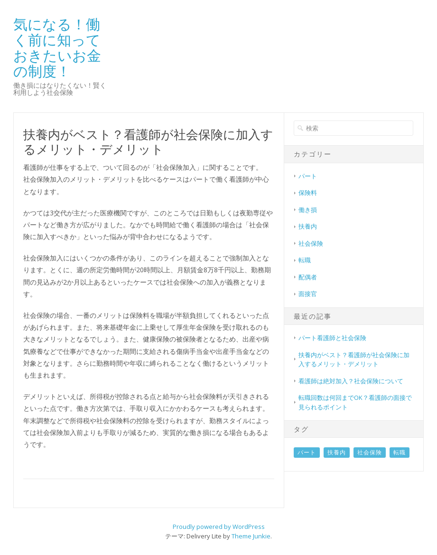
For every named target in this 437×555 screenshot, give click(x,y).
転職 (304, 260)
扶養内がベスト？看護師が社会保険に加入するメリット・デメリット (353, 360)
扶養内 (307, 226)
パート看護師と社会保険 (332, 337)
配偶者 (307, 277)
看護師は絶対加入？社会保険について (350, 381)
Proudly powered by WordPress (219, 526)
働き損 (307, 209)
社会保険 (310, 243)
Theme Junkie (251, 536)
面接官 (307, 293)
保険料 (307, 192)
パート (307, 176)
